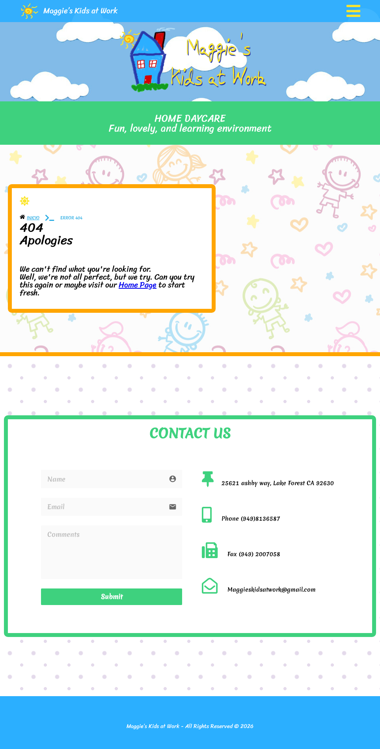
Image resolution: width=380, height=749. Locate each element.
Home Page (137, 285)
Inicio (33, 217)
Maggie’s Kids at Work (80, 11)
